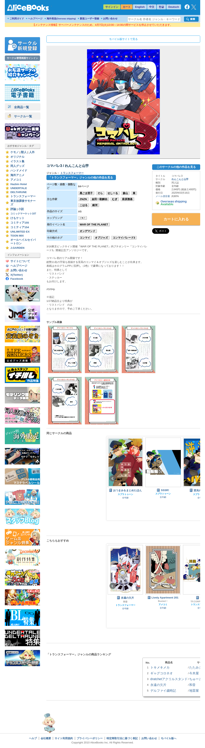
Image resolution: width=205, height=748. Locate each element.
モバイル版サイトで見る (123, 39)
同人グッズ (17, 165)
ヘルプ (33, 738)
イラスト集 (17, 161)
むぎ (114, 199)
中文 (151, 6)
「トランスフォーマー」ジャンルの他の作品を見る (80, 177)
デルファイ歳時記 (163, 690)
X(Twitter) (16, 274)
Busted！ (163, 601)
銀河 (94, 205)
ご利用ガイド (17, 18)
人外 (32, 152)
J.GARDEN (17, 247)
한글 (161, 6)
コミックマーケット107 (23, 213)
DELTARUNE (18, 192)
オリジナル (17, 156)
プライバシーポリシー (90, 738)
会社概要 (46, 738)
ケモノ (14, 152)
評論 (13, 209)
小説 (21, 209)
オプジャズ (101, 237)
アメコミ (16, 179)
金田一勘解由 (99, 199)
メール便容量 (163, 196)
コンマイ (85, 237)
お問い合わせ (110, 18)
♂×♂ (82, 217)
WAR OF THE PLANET (94, 224)
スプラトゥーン (125, 494)
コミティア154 (19, 227)
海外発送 (61, 18)
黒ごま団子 (86, 193)
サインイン (111, 6)
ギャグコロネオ (161, 673)
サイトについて (20, 261)
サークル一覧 (20, 116)
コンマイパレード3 (124, 237)
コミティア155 (19, 222)
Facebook (16, 278)
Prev (113, 478)
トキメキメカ (160, 667)
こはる (83, 205)
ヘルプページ (35, 18)
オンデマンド (87, 231)
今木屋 (194, 673)
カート (127, 6)
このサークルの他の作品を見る (176, 166)
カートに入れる (176, 219)
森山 (125, 193)
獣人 (24, 152)
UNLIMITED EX (20, 231)
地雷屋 (194, 690)
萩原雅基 (127, 199)
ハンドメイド (18, 170)
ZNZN (83, 199)
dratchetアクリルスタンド (169, 679)
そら (100, 193)
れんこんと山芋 (180, 179)
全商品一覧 (18, 107)
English (140, 6)
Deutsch (173, 6)
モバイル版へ (168, 738)
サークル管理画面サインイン (22, 58)
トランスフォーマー (23, 196)
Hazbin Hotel (18, 184)
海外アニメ (17, 175)
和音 (125, 601)
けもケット (17, 218)
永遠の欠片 (158, 685)
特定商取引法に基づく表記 (122, 738)
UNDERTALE (18, 188)
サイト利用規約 (64, 738)
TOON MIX (17, 235)
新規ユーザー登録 (89, 18)
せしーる (113, 193)
